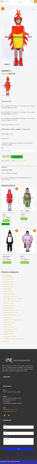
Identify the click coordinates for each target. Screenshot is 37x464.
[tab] (18, 167)
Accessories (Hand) (8, 279)
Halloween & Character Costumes (12, 315)
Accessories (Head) (8, 282)
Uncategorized (5, 341)
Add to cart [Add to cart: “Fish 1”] (6, 220)
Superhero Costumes (9, 331)
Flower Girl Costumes (9, 305)
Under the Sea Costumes (21, 160)
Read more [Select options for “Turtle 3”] (24, 219)
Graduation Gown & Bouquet (11, 312)
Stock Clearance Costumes (10, 329)
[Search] (31, 1)
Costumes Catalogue (6, 275)
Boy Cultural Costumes (9, 293)
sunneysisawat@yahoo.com (9, 411)
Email (4, 431)
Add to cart (7, 156)
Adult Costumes (8, 289)
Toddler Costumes (8, 334)
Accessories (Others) (9, 286)
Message (5, 437)
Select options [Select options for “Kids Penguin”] (6, 262)
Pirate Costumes (8, 324)
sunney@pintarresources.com (10, 409)
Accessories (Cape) (8, 277)
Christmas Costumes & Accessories (12, 300)
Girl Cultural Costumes (9, 308)
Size (2, 147)
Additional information (6, 170)
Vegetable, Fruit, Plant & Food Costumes (14, 338)
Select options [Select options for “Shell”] (24, 262)
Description (4, 167)
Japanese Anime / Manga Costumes (12, 319)
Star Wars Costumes (9, 327)
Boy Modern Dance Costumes (11, 296)
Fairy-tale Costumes (9, 303)
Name (4, 424)
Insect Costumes (8, 317)
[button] (18, 381)
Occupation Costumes (9, 322)
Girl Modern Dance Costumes (11, 310)
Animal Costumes (8, 291)
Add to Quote (17, 157)
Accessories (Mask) (8, 284)
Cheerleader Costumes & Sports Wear (13, 298)
